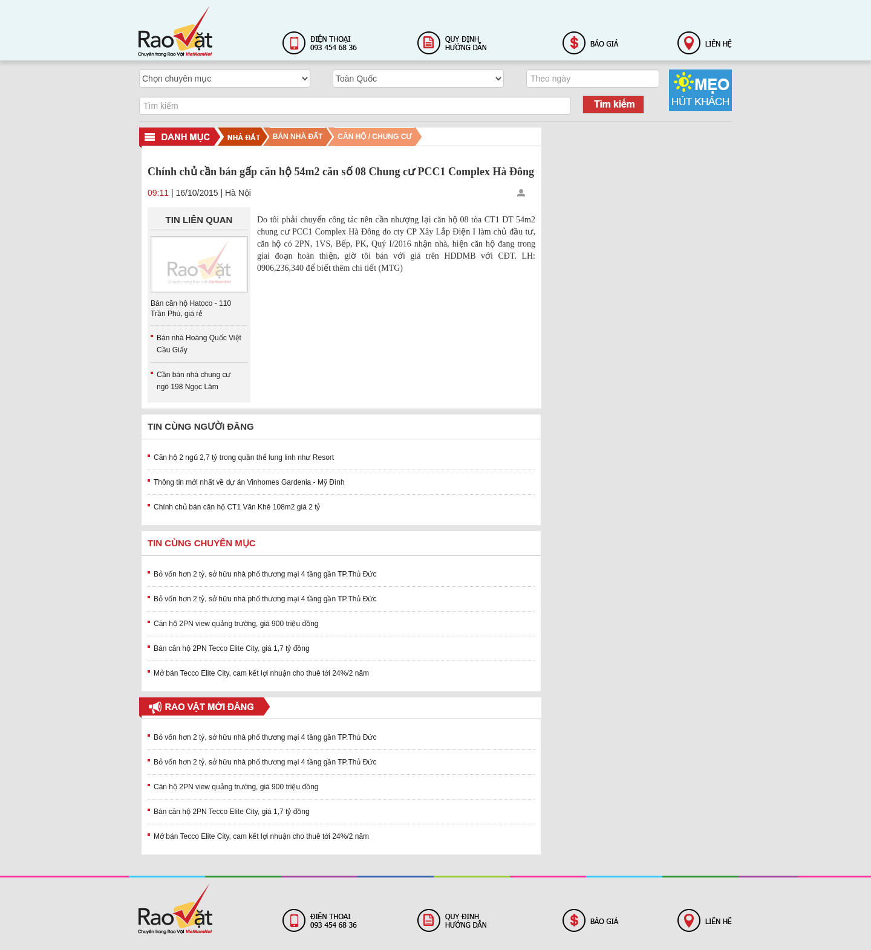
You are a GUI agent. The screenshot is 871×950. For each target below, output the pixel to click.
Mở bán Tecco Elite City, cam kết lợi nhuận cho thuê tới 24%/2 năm (261, 673)
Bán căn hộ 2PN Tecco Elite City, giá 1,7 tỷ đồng (232, 648)
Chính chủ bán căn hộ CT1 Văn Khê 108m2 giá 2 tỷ (237, 507)
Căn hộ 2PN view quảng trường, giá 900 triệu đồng (236, 623)
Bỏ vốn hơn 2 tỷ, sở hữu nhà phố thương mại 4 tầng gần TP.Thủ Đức (265, 574)
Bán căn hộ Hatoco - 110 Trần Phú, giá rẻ (191, 308)
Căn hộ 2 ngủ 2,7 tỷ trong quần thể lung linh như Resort (244, 457)
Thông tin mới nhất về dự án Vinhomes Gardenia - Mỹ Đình (249, 482)
